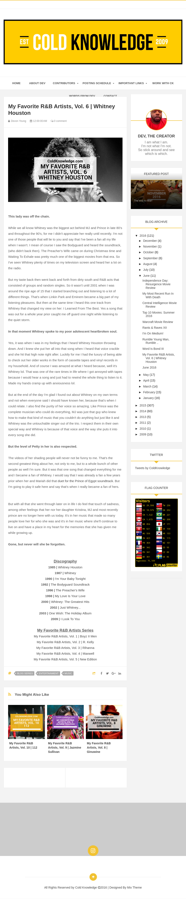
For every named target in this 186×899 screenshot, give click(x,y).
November (150, 246)
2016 (143, 235)
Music (68, 673)
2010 (143, 428)
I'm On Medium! (152, 333)
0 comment (59, 121)
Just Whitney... (70, 607)
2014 (143, 411)
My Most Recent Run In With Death (157, 295)
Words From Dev (82, 96)
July (146, 269)
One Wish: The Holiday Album (70, 613)
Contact (110, 96)
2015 (143, 405)
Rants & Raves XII (154, 327)
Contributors (64, 83)
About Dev (37, 83)
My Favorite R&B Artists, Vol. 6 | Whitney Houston (158, 358)
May (146, 374)
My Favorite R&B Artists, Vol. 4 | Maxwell (65, 653)
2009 (143, 434)
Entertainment (49, 673)
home (16, 83)
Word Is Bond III (153, 348)
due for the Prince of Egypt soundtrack (85, 481)
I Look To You (70, 619)
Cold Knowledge (86, 887)
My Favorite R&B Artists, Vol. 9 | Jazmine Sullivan (64, 747)
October (148, 252)
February (149, 392)
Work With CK (163, 83)
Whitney (70, 573)
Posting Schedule (97, 83)
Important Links (131, 83)
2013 (143, 417)
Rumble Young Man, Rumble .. (155, 341)
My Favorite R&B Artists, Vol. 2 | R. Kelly (65, 642)
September (150, 258)
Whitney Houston (70, 567)
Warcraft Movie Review (157, 322)
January (148, 398)
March (147, 386)
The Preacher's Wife (70, 590)
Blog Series (25, 673)
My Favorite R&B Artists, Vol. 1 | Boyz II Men (65, 636)
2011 (143, 422)
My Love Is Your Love (70, 596)
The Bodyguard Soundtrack (70, 584)
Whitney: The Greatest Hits (70, 602)
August (148, 264)
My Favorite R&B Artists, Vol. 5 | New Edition (65, 659)
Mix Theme (134, 887)
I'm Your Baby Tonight (70, 579)
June (146, 275)
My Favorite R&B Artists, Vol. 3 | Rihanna (65, 648)
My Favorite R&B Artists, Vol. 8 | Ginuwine (99, 747)
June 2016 (149, 367)
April (146, 380)
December (150, 240)
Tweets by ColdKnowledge (152, 468)
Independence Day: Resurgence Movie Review (156, 284)
